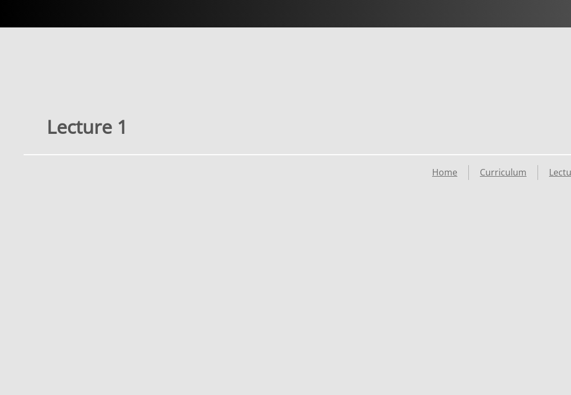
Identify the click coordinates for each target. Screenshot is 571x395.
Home (444, 172)
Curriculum (503, 172)
